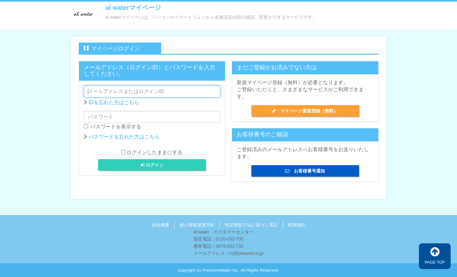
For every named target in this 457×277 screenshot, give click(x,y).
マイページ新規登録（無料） (305, 110)
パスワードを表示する (112, 126)
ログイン (152, 164)
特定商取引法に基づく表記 (251, 224)
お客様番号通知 (305, 170)
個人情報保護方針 (197, 224)
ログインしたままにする (154, 152)
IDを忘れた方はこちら (114, 102)
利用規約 (297, 224)
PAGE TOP (435, 256)
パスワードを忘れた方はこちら (124, 136)
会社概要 (160, 224)
